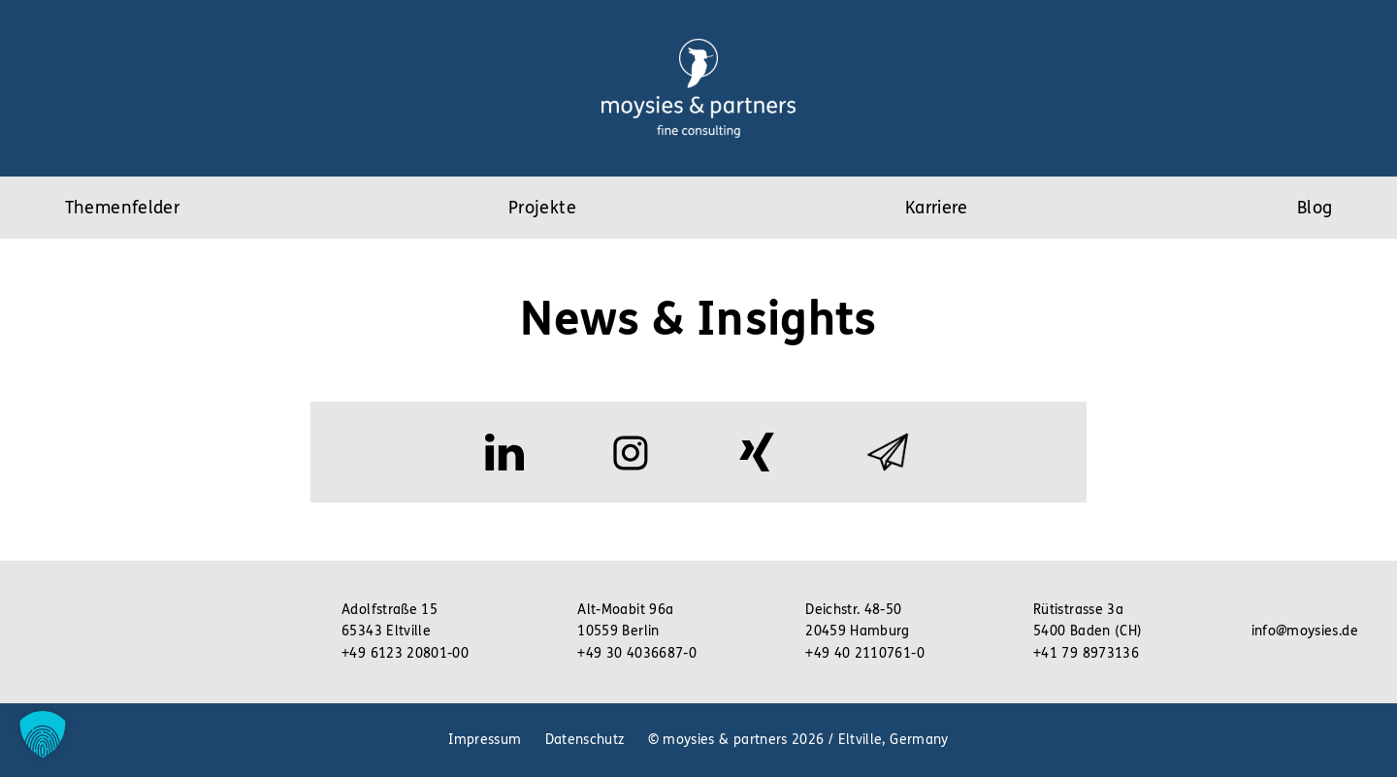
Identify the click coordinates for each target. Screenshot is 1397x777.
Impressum (484, 739)
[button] (42, 734)
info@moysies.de (1304, 631)
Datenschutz (585, 739)
